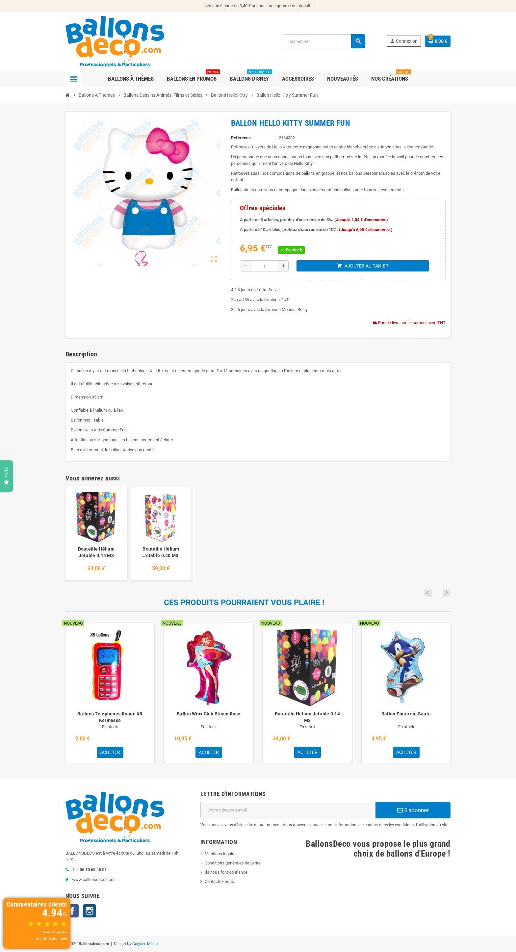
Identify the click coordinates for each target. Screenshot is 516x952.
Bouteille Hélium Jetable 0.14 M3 (96, 552)
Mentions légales (221, 853)
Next (447, 593)
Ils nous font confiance (226, 872)
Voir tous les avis (51, 938)
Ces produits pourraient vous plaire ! (244, 602)
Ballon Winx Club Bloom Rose (209, 713)
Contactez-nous (219, 881)
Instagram (89, 910)
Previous (438, 593)
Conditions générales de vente (233, 863)
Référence (241, 137)
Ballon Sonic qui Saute (406, 713)
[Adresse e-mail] (287, 810)
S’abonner (413, 810)
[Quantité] (264, 266)
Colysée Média (145, 943)
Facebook (72, 910)
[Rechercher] (324, 41)
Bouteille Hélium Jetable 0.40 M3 (160, 552)
